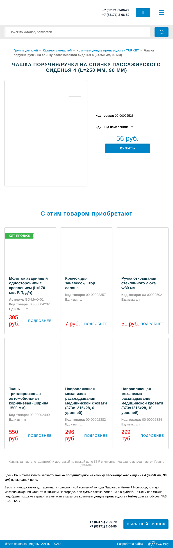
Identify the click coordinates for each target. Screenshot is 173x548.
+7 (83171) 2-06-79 (115, 10)
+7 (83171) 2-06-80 (115, 14)
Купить (127, 148)
